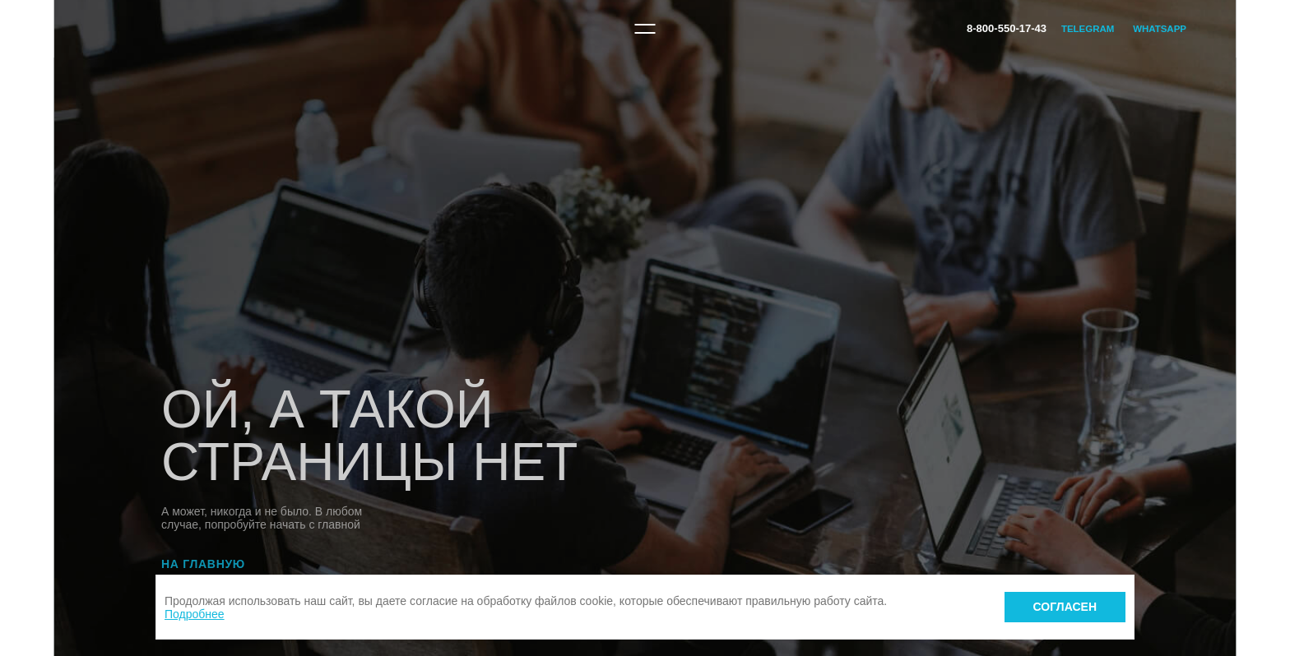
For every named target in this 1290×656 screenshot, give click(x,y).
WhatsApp (1159, 29)
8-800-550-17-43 (1006, 28)
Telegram (1087, 29)
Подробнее (195, 614)
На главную (203, 564)
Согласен (1065, 606)
